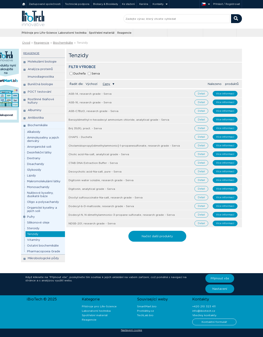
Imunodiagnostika (41, 76)
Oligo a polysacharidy (43, 202)
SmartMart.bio (147, 306)
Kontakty (158, 4)
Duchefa (79, 73)
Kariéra (143, 4)
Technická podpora (77, 4)
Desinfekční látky (39, 152)
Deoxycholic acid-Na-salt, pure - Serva (95, 171)
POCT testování (39, 91)
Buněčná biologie (40, 84)
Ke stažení (128, 4)
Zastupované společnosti (45, 4)
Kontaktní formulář (214, 321)
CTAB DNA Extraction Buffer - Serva (93, 163)
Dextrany (33, 158)
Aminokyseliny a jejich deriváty (43, 139)
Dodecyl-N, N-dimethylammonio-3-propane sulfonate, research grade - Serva (122, 214)
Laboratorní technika (72, 32)
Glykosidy (34, 169)
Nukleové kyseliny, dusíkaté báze (40, 194)
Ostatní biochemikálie (43, 245)
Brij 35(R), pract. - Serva (85, 128)
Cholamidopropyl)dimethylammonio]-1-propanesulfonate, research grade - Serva (124, 145)
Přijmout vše (220, 278)
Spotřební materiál (101, 32)
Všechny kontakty (204, 315)
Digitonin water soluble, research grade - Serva (101, 180)
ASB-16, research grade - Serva (90, 102)
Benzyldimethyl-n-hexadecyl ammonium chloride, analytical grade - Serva (119, 119)
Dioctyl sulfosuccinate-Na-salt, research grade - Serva (106, 197)
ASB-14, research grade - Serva (90, 93)
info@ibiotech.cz (203, 310)
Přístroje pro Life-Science (39, 32)
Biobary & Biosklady (105, 4)
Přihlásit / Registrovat (226, 4)
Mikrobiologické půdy (43, 258)
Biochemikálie (63, 42)
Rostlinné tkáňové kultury (41, 101)
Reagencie (124, 32)
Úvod (26, 42)
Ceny (106, 84)
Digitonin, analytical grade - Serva (92, 188)
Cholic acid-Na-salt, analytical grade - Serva (99, 154)
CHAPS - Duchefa (80, 137)
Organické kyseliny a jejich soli (42, 209)
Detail (201, 93)
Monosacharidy (38, 187)
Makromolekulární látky (44, 181)
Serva (96, 73)
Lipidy (31, 175)
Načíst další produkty (157, 236)
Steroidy (33, 228)
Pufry (31, 216)
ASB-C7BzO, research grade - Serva (93, 111)
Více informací (225, 93)
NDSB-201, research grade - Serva (92, 223)
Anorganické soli (39, 146)
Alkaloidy (33, 131)
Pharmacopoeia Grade (43, 251)
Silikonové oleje (38, 222)
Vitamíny (33, 239)
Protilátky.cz (145, 310)
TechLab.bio (145, 315)
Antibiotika (36, 117)
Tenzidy (82, 42)
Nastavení (219, 288)
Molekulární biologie (42, 61)
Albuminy (34, 110)
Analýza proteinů (40, 69)
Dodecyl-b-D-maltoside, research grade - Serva (101, 206)
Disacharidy (35, 164)
